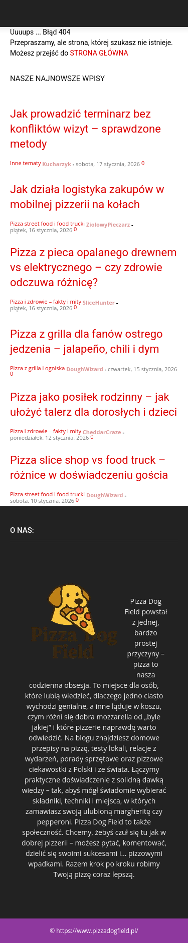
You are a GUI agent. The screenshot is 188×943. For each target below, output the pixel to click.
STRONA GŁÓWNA (99, 53)
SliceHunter (99, 302)
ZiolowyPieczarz (108, 224)
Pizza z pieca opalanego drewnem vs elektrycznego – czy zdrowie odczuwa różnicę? (93, 267)
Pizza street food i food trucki (47, 223)
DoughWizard (84, 369)
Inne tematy (25, 163)
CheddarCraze (102, 432)
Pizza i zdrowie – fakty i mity (45, 301)
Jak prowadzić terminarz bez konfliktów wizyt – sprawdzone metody (85, 129)
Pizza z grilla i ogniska (37, 368)
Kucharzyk (56, 164)
